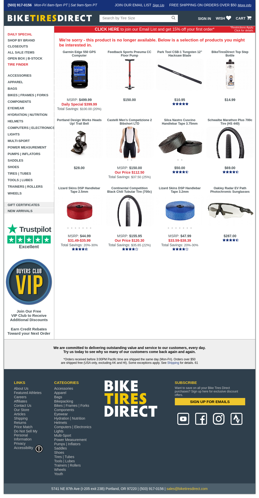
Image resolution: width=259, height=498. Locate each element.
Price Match (23, 427)
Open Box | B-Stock (25, 58)
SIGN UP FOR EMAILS (210, 402)
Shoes (13, 167)
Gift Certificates (24, 205)
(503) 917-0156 (20, 5)
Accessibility (28, 447)
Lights (14, 134)
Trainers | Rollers (25, 186)
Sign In (204, 19)
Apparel (15, 82)
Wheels (15, 193)
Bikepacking (63, 401)
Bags (12, 88)
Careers (20, 397)
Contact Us (22, 406)
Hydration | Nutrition (27, 115)
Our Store (21, 410)
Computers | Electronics (31, 128)
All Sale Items (21, 52)
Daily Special (20, 34)
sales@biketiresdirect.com (187, 489)
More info (244, 5)
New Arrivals (20, 211)
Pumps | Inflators (24, 154)
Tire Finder (18, 64)
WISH (224, 18)
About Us (21, 388)
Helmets (15, 121)
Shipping (173, 363)
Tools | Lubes (20, 180)
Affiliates (20, 401)
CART (244, 18)
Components (19, 102)
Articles (20, 414)
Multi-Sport (19, 141)
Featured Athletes (28, 393)
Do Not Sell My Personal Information (25, 435)
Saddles (15, 160)
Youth (58, 474)
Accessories (20, 75)
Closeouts (18, 46)
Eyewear (16, 108)
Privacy (20, 443)
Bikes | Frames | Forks (28, 95)
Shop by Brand (21, 40)
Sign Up (158, 5)
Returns (20, 423)
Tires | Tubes (19, 173)
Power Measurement (27, 147)
